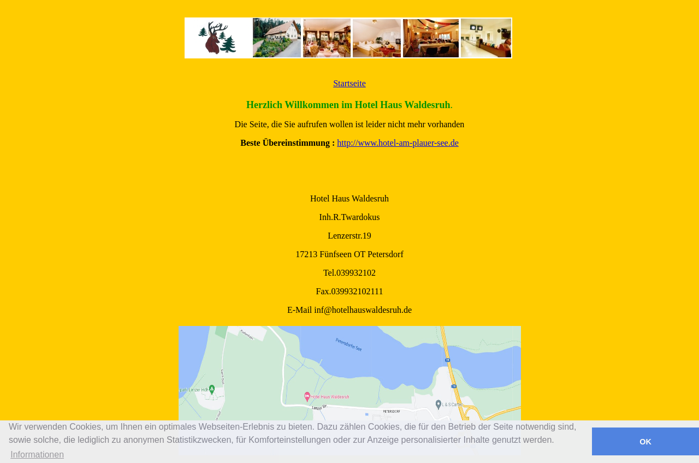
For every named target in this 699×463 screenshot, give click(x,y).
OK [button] (645, 441)
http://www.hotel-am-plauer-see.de (398, 142)
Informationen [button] (37, 454)
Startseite (349, 83)
